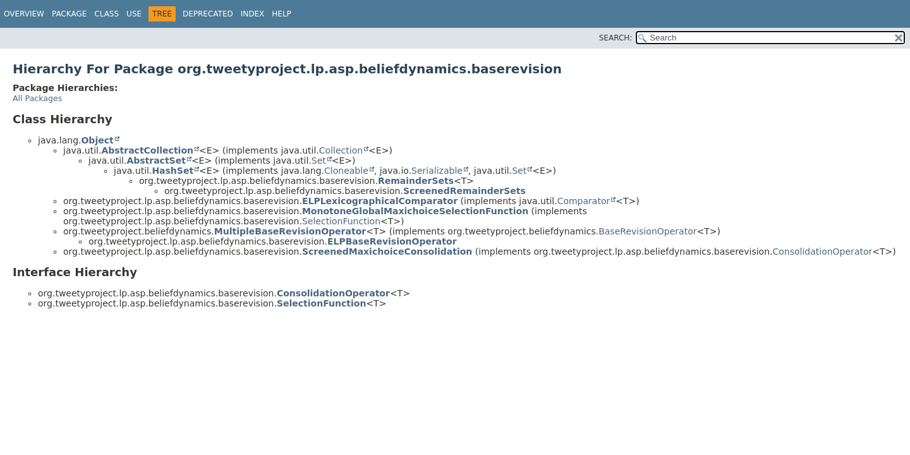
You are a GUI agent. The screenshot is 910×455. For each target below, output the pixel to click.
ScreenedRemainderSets (464, 191)
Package (69, 13)
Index (253, 13)
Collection (341, 150)
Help (281, 13)
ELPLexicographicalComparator (380, 201)
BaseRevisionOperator (647, 231)
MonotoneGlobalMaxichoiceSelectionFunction (415, 211)
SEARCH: (616, 37)
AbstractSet (156, 160)
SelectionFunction (341, 221)
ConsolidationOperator (822, 251)
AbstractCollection (147, 150)
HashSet (172, 171)
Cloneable (346, 171)
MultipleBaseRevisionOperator (290, 231)
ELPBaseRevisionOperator (392, 241)
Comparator (583, 201)
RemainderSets (416, 181)
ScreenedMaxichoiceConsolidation (387, 251)
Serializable (437, 171)
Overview (24, 13)
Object (97, 140)
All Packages (37, 98)
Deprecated (208, 13)
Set (319, 160)
